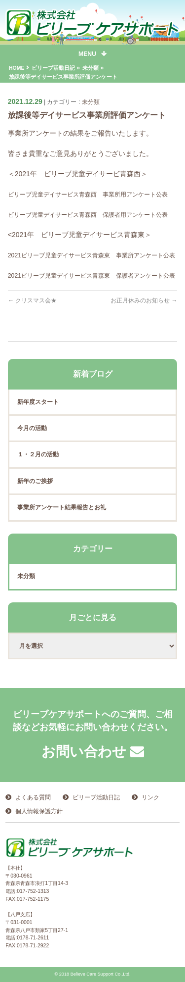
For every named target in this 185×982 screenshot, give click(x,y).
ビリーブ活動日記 (96, 797)
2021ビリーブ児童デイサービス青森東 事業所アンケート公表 (91, 255)
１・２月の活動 (38, 454)
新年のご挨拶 (35, 481)
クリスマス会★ (32, 300)
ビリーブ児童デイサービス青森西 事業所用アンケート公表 (88, 194)
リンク (150, 797)
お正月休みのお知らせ (144, 300)
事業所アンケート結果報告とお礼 (61, 507)
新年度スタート (38, 401)
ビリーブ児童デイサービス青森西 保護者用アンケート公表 (88, 214)
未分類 (91, 101)
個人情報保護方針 (39, 811)
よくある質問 (33, 797)
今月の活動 (32, 428)
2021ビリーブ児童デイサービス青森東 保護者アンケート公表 (91, 275)
